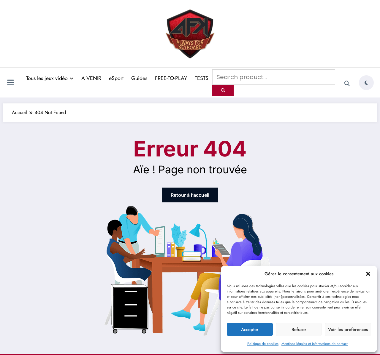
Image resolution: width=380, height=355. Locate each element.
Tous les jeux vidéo (50, 78)
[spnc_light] (366, 82)
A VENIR (91, 78)
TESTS (201, 78)
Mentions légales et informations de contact (314, 343)
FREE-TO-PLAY (171, 78)
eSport (116, 78)
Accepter (250, 329)
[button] (368, 274)
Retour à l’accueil (190, 195)
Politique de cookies (262, 343)
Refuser (299, 329)
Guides (139, 78)
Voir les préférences (348, 329)
